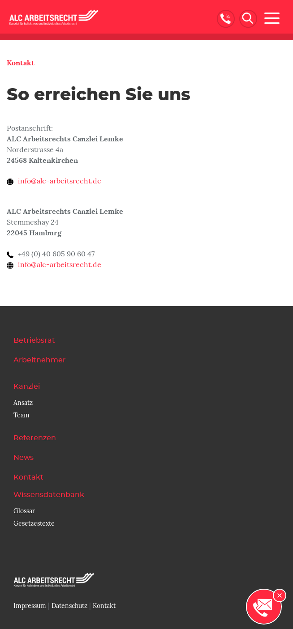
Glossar (24, 511)
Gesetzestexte (34, 523)
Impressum (29, 606)
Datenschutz (69, 606)
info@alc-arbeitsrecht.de (59, 181)
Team (21, 415)
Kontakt (20, 63)
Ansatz (23, 403)
